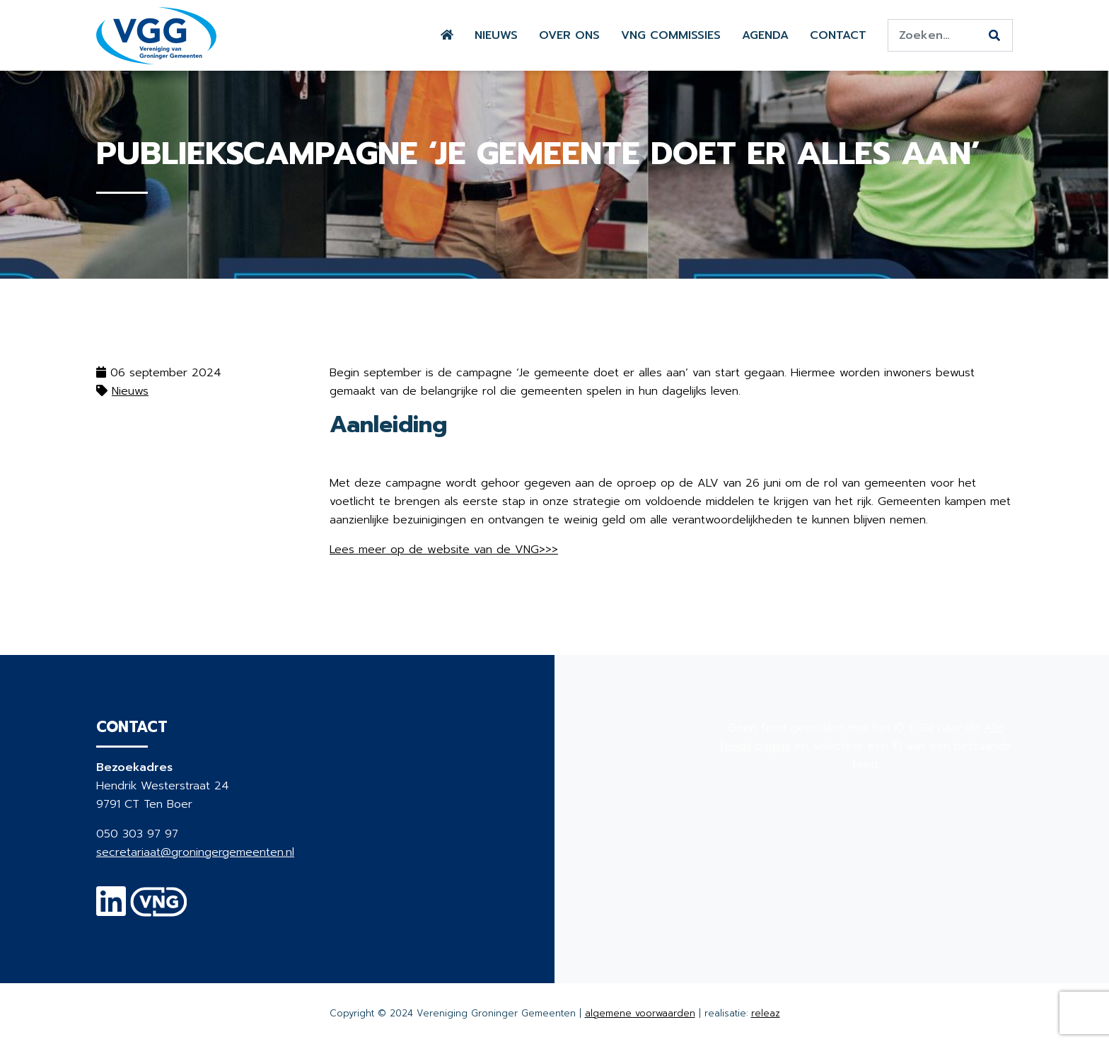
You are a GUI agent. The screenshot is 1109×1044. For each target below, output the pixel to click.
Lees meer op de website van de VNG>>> (444, 549)
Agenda (765, 35)
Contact (838, 35)
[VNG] (158, 910)
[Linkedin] (111, 910)
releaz (765, 1013)
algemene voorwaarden (640, 1013)
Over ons (569, 35)
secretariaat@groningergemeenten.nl (195, 852)
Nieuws (496, 35)
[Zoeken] (994, 36)
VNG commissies (671, 35)
